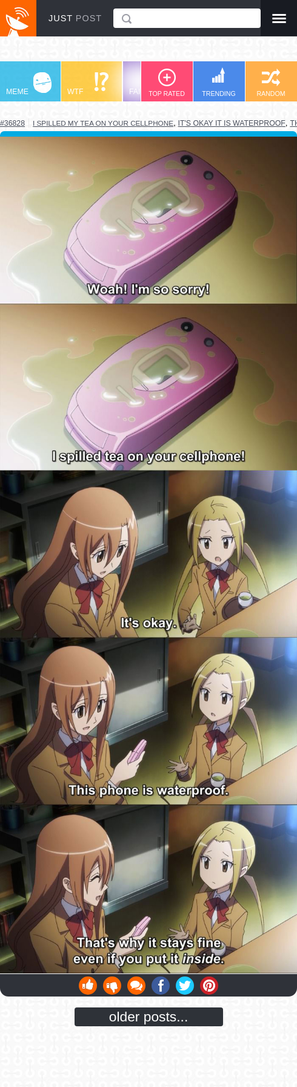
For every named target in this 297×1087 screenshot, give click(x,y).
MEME (29, 84)
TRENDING (219, 82)
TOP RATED (166, 83)
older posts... (149, 1016)
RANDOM (270, 83)
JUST (75, 18)
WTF (87, 84)
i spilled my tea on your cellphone (103, 123)
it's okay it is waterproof (231, 123)
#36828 (12, 123)
